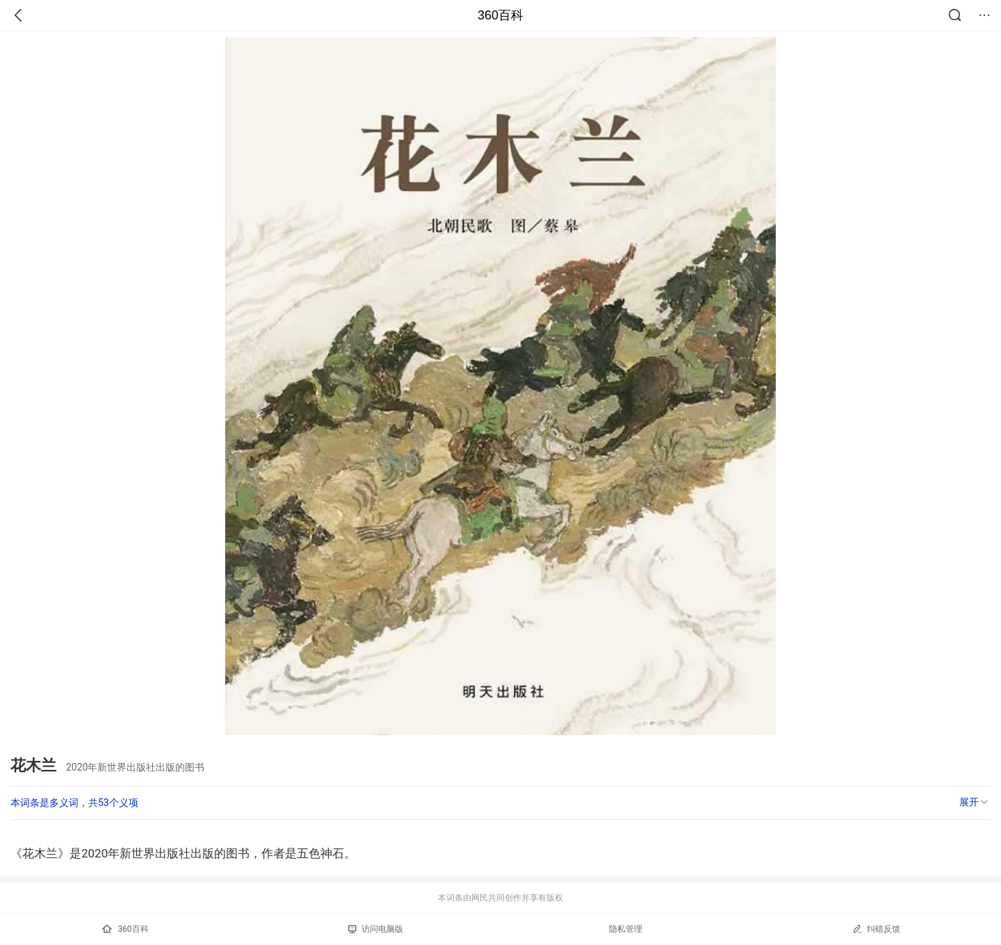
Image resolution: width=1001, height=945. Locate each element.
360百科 (500, 15)
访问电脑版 (375, 929)
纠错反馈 (876, 928)
